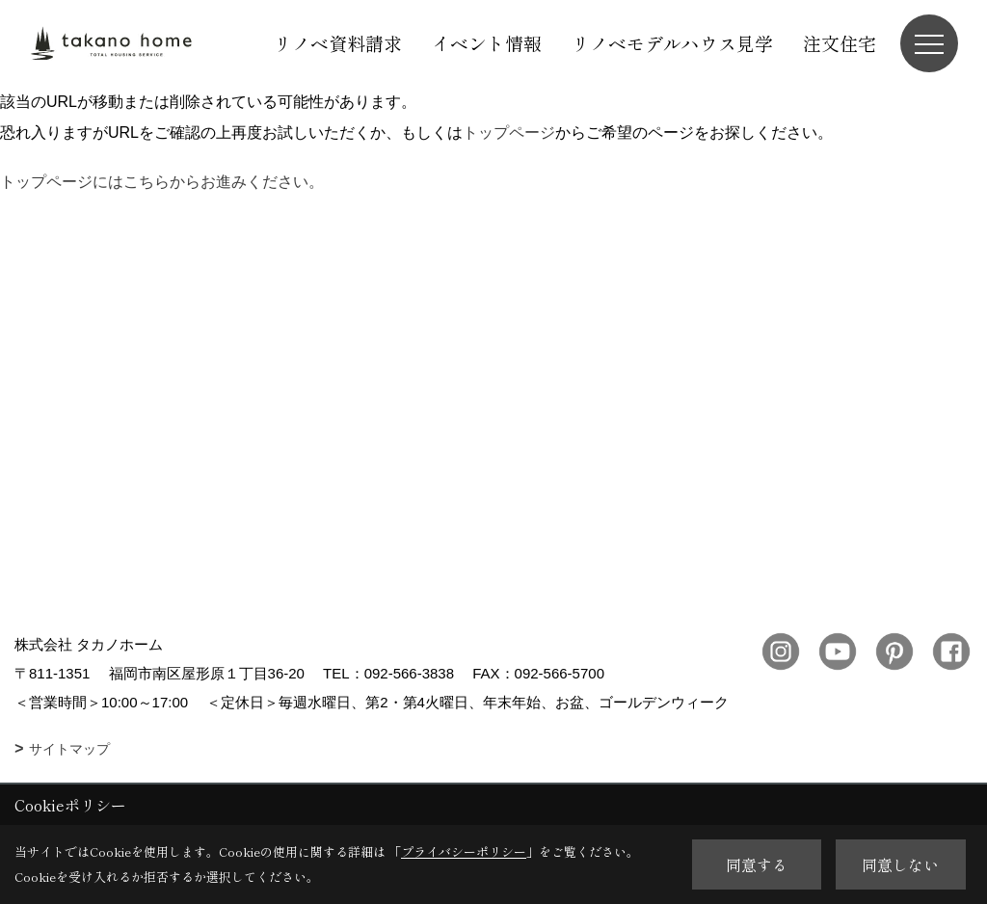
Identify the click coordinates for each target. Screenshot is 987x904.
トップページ (509, 132)
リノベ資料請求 (338, 43)
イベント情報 (487, 43)
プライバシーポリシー (463, 851)
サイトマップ (69, 749)
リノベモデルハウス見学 (672, 43)
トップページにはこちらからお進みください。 (162, 181)
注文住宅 (839, 43)
